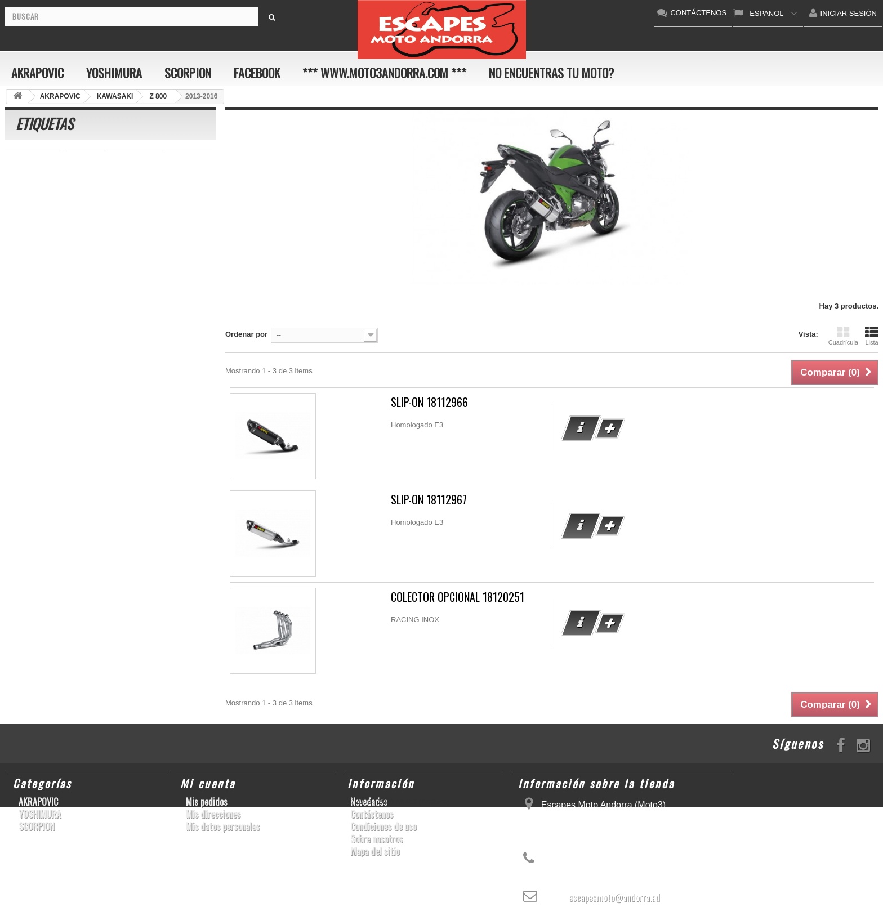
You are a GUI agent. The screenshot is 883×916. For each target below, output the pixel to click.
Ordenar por (246, 334)
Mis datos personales (223, 826)
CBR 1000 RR (33, 158)
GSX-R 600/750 (36, 225)
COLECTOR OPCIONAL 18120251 (457, 597)
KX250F (23, 259)
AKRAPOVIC (37, 73)
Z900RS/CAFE (118, 276)
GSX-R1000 (84, 242)
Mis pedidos (207, 801)
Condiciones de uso (383, 826)
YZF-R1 (93, 191)
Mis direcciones (213, 814)
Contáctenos (371, 814)
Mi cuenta (207, 783)
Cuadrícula (843, 335)
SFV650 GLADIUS (41, 208)
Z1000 (100, 259)
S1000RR (133, 242)
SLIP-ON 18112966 (429, 402)
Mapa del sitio (374, 851)
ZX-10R (136, 175)
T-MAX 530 (141, 259)
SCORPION (187, 73)
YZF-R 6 (98, 208)
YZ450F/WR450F (38, 191)
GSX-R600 (188, 158)
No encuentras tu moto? (551, 73)
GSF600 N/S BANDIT (45, 276)
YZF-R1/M (142, 208)
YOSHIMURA (114, 73)
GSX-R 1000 (31, 242)
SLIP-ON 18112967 (429, 499)
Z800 (183, 191)
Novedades (368, 801)
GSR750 (84, 158)
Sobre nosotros (376, 839)
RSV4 (157, 225)
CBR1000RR (140, 191)
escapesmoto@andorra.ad (614, 897)
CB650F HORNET (40, 293)
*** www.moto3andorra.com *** (384, 73)
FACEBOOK (257, 73)
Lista (871, 335)
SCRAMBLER (134, 158)
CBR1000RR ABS (105, 225)
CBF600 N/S (31, 175)
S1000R (63, 259)
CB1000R (188, 208)
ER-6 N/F (176, 175)
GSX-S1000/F (87, 175)
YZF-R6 (175, 242)
